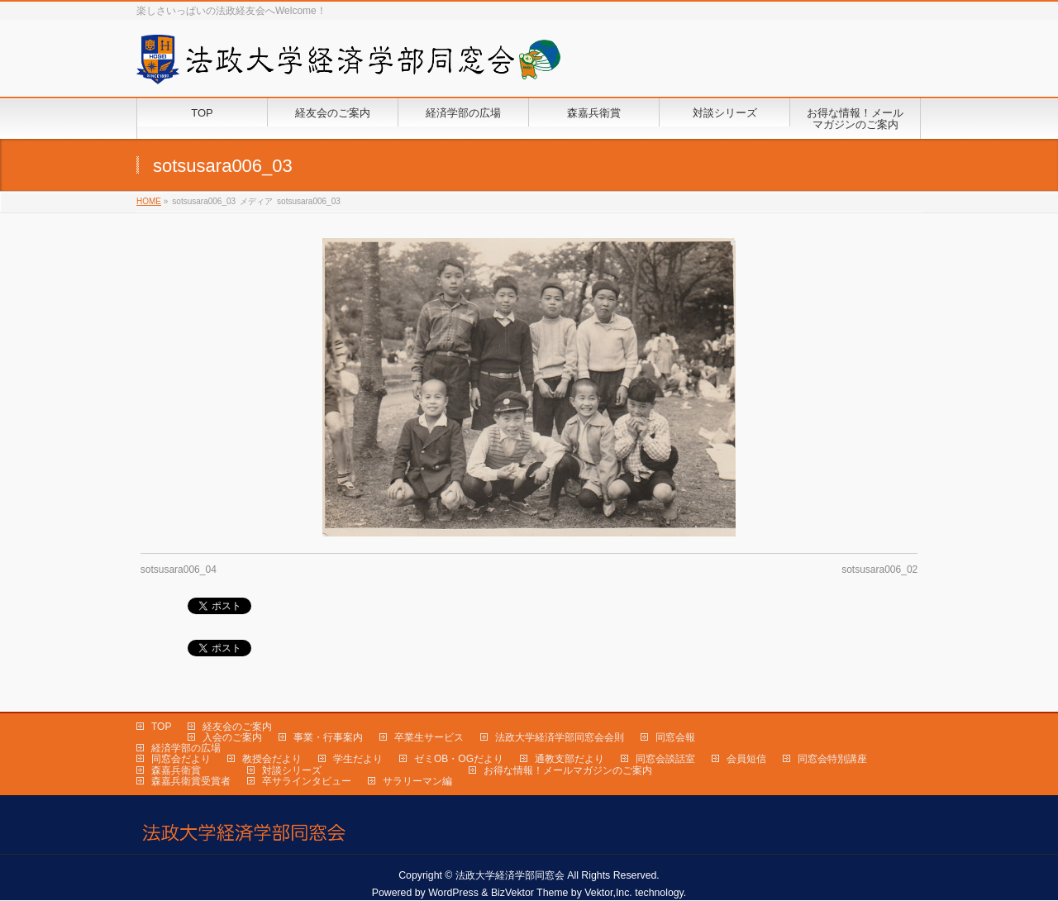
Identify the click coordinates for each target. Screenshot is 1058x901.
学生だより (358, 759)
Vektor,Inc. (608, 893)
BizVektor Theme (530, 893)
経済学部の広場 (186, 748)
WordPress (453, 893)
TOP (161, 726)
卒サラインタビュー (306, 781)
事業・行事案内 (328, 737)
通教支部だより (569, 759)
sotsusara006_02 (879, 569)
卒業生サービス (429, 737)
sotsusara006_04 (179, 569)
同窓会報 (675, 737)
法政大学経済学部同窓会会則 (559, 737)
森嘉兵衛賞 (176, 770)
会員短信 (746, 759)
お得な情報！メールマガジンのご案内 (568, 770)
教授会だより (272, 759)
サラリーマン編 (417, 781)
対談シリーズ (292, 770)
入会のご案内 (232, 737)
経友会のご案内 (237, 726)
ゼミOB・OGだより (458, 759)
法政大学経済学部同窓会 (510, 875)
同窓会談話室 (665, 759)
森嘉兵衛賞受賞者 (191, 781)
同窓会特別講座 (832, 759)
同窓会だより (181, 759)
